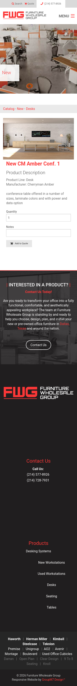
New (20, 109)
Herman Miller (36, 639)
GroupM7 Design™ (53, 679)
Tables (51, 607)
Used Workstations (51, 574)
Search (18, 3)
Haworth (14, 639)
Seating (51, 596)
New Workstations (51, 563)
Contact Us (38, 345)
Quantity (11, 211)
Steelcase (30, 644)
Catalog (8, 109)
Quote (30, 3)
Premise (14, 649)
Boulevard (30, 654)
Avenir (59, 649)
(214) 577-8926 (38, 474)
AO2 (47, 649)
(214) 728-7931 (38, 480)
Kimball (58, 639)
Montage (11, 654)
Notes (10, 227)
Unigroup (32, 649)
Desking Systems (38, 551)
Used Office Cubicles (57, 654)
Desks (30, 109)
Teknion (49, 644)
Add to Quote (19, 243)
